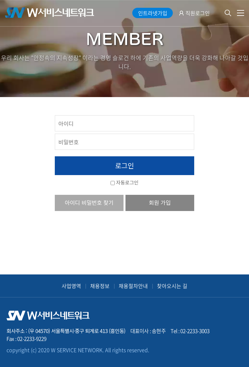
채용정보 (100, 286)
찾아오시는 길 (172, 286)
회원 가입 (160, 202)
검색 (228, 13)
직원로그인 (197, 13)
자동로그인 (127, 182)
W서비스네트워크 (49, 12)
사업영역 (71, 286)
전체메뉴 (240, 13)
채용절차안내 (133, 286)
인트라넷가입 (152, 13)
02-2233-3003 (194, 331)
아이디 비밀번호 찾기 (89, 202)
